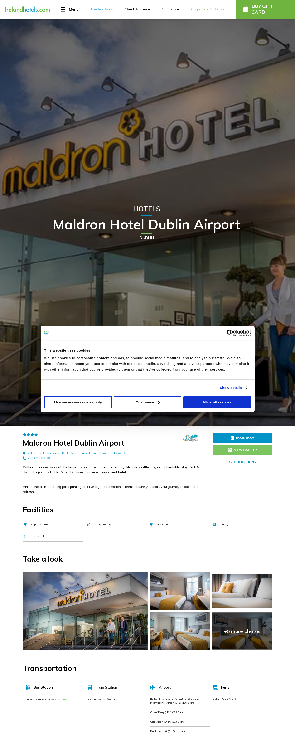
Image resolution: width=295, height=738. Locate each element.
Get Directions (242, 462)
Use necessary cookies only (78, 402)
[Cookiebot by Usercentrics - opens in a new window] (230, 333)
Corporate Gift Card (208, 9)
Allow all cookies (217, 402)
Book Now (242, 438)
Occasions (171, 9)
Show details (231, 388)
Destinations (102, 9)
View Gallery (242, 450)
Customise (148, 402)
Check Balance (137, 9)
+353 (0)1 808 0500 (36, 458)
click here (60, 698)
